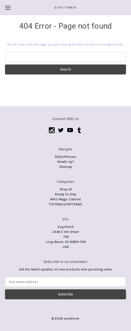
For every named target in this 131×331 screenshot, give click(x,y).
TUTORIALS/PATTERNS (65, 204)
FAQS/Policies (65, 157)
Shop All (65, 189)
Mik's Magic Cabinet (65, 199)
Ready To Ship (65, 194)
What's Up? (65, 162)
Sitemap (65, 167)
